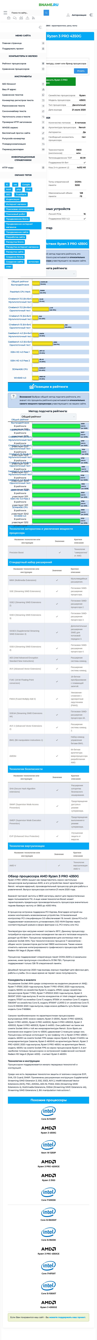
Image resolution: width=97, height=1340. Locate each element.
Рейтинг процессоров (23, 64)
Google (26, 184)
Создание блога (14, 257)
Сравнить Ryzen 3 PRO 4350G (55, 82)
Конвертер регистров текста (23, 100)
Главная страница (23, 43)
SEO (8, 194)
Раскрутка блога (14, 242)
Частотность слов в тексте (23, 117)
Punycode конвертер (23, 139)
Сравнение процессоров (23, 69)
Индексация (12, 199)
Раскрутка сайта (14, 252)
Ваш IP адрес (23, 89)
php (19, 189)
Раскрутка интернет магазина (22, 247)
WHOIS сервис (23, 128)
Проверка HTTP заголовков (23, 122)
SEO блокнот (23, 84)
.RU (48, 5)
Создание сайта (14, 262)
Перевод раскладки (23, 149)
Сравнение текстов (23, 95)
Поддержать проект (23, 49)
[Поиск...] (25, 13)
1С (7, 184)
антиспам (33, 262)
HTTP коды (23, 168)
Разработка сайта (15, 237)
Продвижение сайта (17, 232)
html (8, 189)
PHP (28, 189)
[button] (75, 15)
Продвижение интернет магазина (19, 226)
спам (8, 267)
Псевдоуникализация (23, 144)
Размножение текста (23, 106)
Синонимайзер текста (23, 111)
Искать (80, 71)
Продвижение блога (17, 219)
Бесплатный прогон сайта (23, 133)
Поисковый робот (15, 214)
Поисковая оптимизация (19, 209)
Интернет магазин (16, 204)
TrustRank (21, 194)
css (15, 184)
